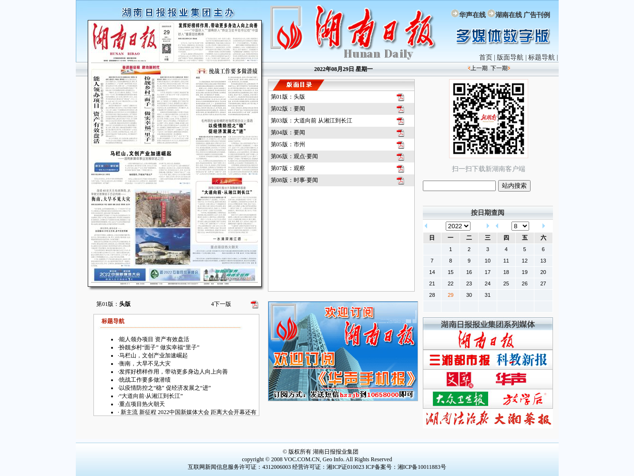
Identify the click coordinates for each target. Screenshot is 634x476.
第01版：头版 (288, 96)
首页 (485, 57)
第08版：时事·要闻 (294, 180)
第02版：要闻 (288, 108)
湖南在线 (508, 15)
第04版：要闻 (288, 132)
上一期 (479, 68)
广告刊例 (536, 15)
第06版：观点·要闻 (294, 156)
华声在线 (472, 15)
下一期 (499, 68)
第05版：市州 (288, 144)
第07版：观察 (288, 168)
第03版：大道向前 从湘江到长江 (311, 120)
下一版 (221, 304)
